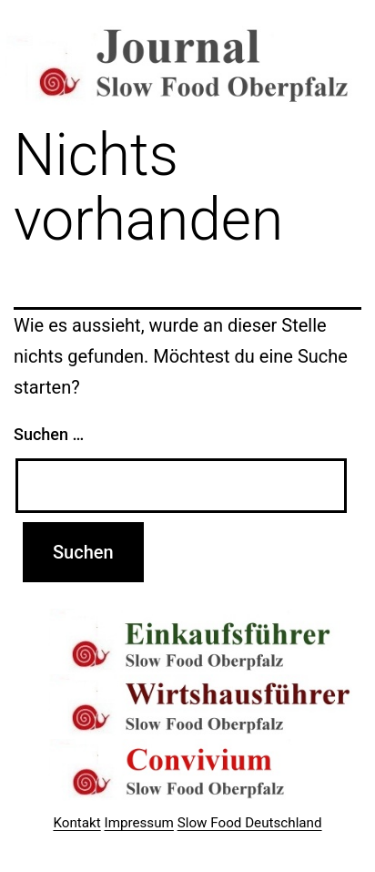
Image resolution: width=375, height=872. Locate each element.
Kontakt (76, 823)
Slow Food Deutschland (249, 823)
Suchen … (49, 434)
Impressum (139, 823)
